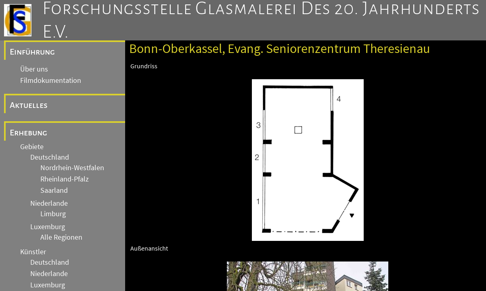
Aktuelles (29, 105)
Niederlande (49, 203)
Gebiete (32, 146)
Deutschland (49, 157)
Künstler (33, 251)
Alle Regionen (61, 237)
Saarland (54, 190)
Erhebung (28, 132)
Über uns (34, 69)
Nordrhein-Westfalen (72, 167)
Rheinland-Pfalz (64, 179)
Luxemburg (47, 226)
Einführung (32, 51)
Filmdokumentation (50, 80)
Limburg (53, 213)
